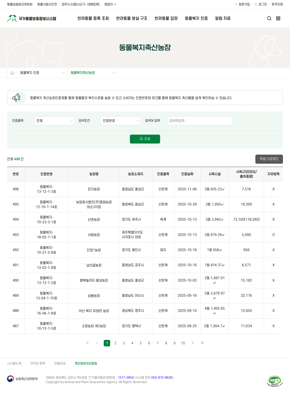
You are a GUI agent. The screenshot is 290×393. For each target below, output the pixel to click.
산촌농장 (94, 220)
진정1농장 (94, 250)
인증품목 (17, 121)
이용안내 (59, 363)
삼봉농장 (94, 296)
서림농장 (94, 235)
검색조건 (84, 121)
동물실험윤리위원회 (19, 4)
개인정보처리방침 (86, 363)
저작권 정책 (37, 363)
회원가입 (244, 4)
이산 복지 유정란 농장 (94, 311)
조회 (145, 139)
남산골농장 (94, 265)
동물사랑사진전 (47, 4)
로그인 (263, 4)
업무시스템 (80, 4)
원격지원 (277, 4)
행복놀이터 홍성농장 (94, 280)
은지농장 (94, 189)
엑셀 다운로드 (269, 159)
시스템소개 (14, 363)
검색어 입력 (152, 121)
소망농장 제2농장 (94, 326)
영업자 (108, 4)
